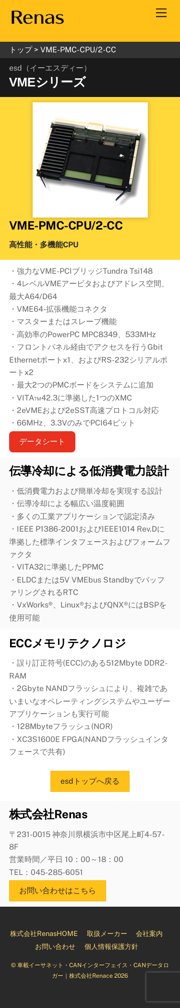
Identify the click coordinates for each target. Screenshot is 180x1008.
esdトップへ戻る (90, 781)
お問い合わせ (55, 946)
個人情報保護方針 (111, 946)
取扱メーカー (107, 933)
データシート (42, 441)
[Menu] (161, 13)
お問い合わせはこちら (57, 890)
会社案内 (149, 933)
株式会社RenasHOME (44, 933)
